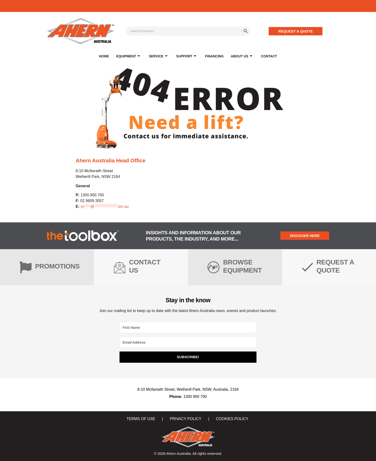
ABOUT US (241, 56)
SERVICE (158, 56)
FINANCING (214, 56)
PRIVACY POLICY (185, 419)
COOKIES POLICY (232, 419)
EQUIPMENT (128, 56)
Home (104, 56)
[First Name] (188, 327)
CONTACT (269, 56)
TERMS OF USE (140, 419)
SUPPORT (186, 56)
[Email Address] (188, 342)
